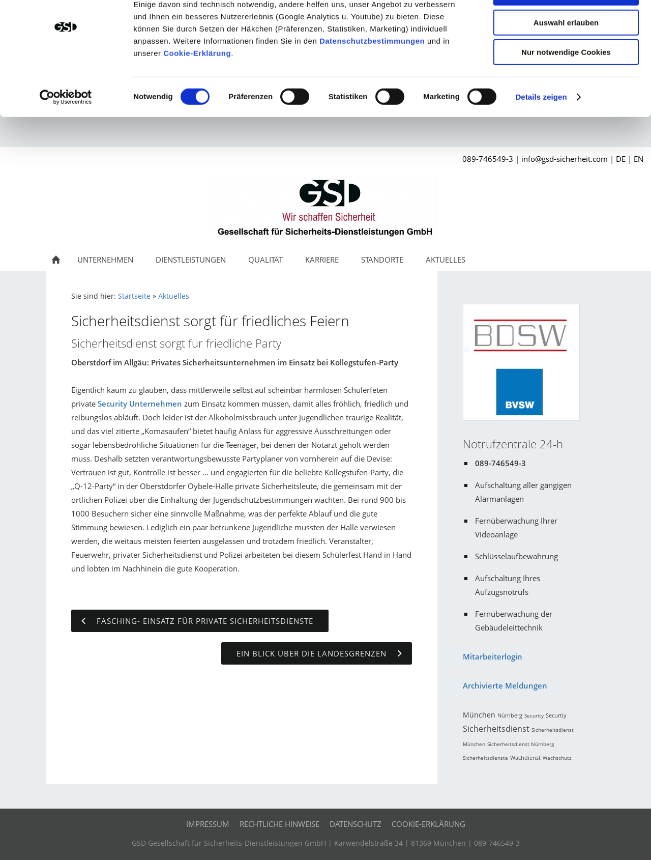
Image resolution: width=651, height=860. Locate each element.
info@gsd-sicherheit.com (564, 161)
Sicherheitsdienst (496, 731)
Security (534, 718)
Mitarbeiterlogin (492, 659)
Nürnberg (509, 718)
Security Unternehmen (140, 406)
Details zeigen (541, 129)
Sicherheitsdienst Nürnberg (520, 746)
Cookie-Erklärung (197, 85)
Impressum (207, 826)
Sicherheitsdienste (485, 760)
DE (621, 161)
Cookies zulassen (566, 25)
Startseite (134, 298)
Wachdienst (525, 760)
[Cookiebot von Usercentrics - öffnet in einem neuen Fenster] (65, 129)
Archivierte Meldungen (505, 688)
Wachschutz (557, 760)
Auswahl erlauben (566, 55)
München (479, 717)
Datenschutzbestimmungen (372, 73)
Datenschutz (355, 826)
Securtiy (556, 718)
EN (638, 161)
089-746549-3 (487, 161)
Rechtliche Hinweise (279, 826)
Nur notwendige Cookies (566, 84)
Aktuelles (173, 298)
